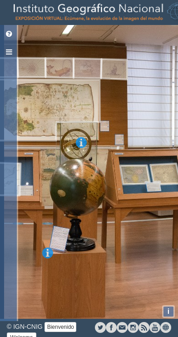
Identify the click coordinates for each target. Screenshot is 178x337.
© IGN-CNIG (25, 326)
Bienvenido (60, 327)
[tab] (9, 34)
